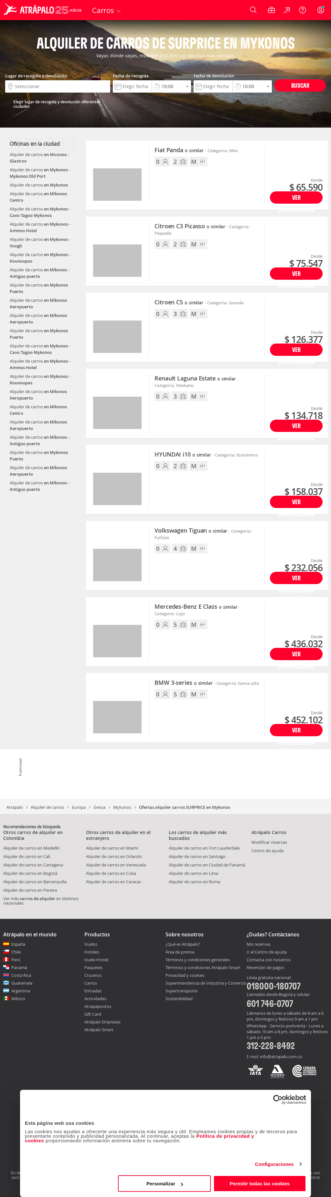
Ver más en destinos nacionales (41, 901)
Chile (16, 952)
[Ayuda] (302, 10)
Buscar (300, 85)
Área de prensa (180, 952)
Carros (90, 983)
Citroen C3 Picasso (190, 226)
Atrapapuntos (97, 1006)
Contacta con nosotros (269, 960)
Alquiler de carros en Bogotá (30, 873)
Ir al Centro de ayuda (267, 952)
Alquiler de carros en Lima (193, 873)
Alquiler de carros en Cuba (111, 873)
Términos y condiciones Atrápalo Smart (203, 967)
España (18, 944)
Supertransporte (182, 991)
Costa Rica (21, 975)
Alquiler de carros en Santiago (197, 856)
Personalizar (164, 1183)
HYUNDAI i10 (183, 454)
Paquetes (93, 967)
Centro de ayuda (267, 850)
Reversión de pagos (265, 967)
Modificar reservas (269, 842)
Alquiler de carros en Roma (194, 882)
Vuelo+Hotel (96, 960)
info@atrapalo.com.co (281, 1056)
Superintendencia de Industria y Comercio (206, 983)
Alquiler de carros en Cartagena (33, 865)
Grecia (99, 807)
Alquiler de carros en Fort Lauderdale (204, 848)
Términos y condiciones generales (198, 960)
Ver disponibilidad (296, 198)
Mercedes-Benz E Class (196, 607)
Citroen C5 (179, 302)
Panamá (19, 967)
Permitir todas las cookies (260, 1183)
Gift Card (92, 1014)
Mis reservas (259, 944)
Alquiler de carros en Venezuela (116, 865)
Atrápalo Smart (98, 1030)
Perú (15, 960)
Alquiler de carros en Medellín (31, 848)
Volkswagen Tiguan (191, 530)
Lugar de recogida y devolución (36, 76)
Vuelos (90, 944)
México (18, 998)
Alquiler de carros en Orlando (114, 856)
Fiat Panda (179, 150)
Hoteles (91, 952)
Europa (79, 807)
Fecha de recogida (131, 76)
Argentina (20, 991)
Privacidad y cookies (185, 975)
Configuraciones (274, 1164)
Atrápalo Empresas (102, 1022)
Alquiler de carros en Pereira (30, 890)
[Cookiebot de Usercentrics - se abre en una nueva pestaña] (278, 1099)
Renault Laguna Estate (195, 378)
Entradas (92, 991)
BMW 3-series (184, 683)
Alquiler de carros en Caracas (113, 882)
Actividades (95, 998)
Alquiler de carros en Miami (112, 848)
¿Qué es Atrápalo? (183, 944)
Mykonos (122, 807)
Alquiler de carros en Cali (26, 856)
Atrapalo (14, 807)
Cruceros (92, 975)
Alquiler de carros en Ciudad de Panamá (207, 865)
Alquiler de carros (47, 807)
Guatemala (21, 983)
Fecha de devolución (214, 76)
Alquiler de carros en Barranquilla (35, 882)
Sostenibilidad (179, 998)
